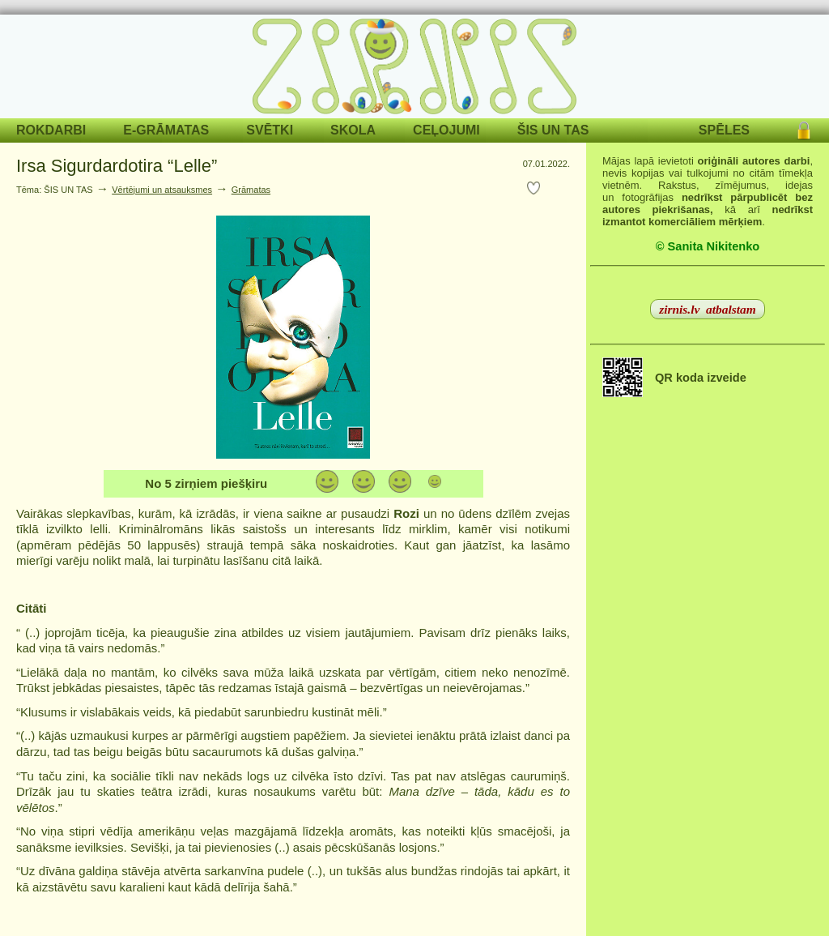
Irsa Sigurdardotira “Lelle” (116, 166)
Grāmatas (251, 189)
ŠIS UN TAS (553, 130)
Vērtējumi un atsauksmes (162, 189)
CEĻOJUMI (446, 130)
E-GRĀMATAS (166, 130)
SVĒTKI (269, 130)
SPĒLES (724, 130)
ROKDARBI (51, 130)
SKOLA (353, 130)
